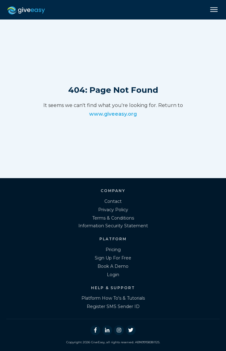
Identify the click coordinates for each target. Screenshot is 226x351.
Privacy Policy (113, 209)
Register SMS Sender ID (113, 306)
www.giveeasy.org (113, 114)
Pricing (113, 249)
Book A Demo (113, 266)
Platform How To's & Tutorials (113, 298)
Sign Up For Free (113, 258)
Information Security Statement (113, 226)
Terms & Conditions (113, 218)
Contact (113, 201)
